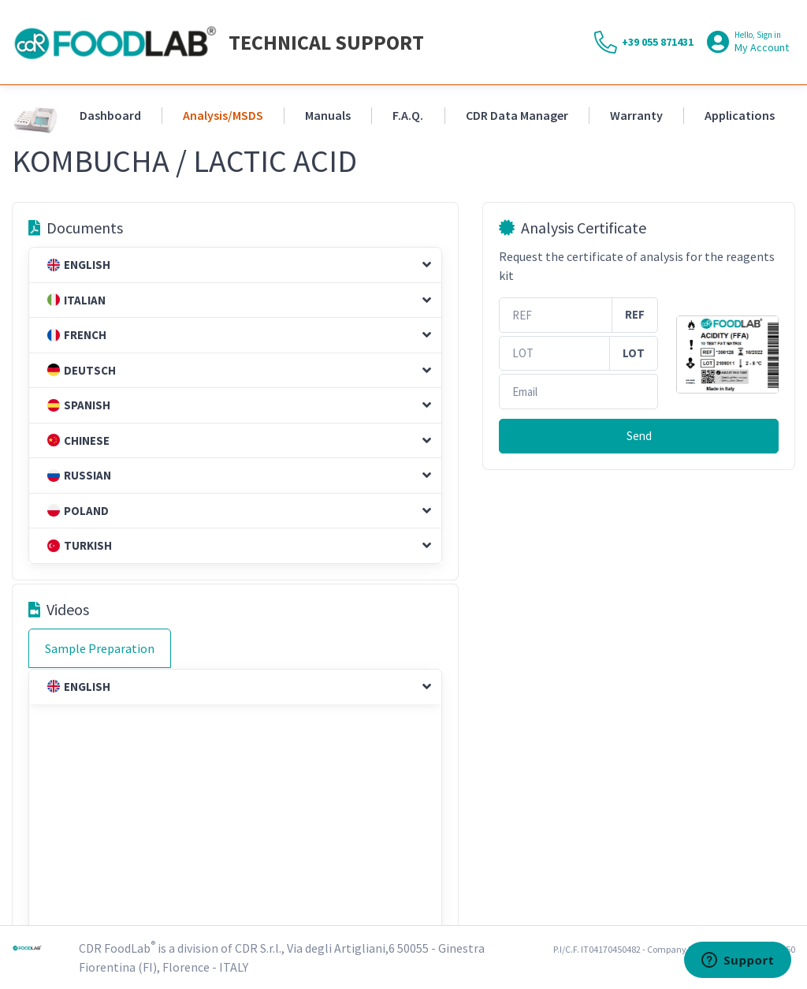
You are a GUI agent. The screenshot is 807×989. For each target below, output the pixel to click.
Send (639, 435)
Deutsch (81, 370)
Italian (76, 300)
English (78, 264)
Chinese (78, 440)
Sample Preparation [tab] (99, 648)
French (76, 334)
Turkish (79, 545)
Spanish (78, 404)
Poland (78, 510)
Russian (79, 475)
